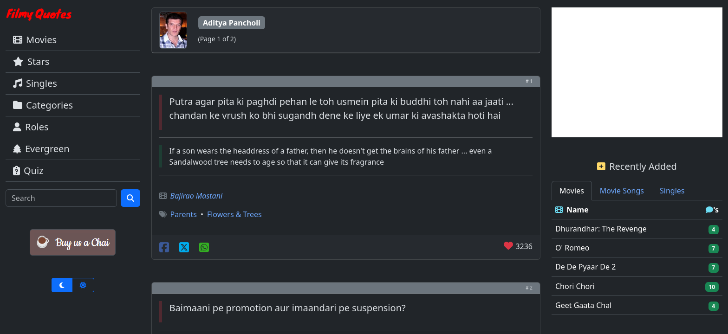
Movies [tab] (571, 191)
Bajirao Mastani (196, 196)
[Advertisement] (637, 72)
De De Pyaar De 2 (585, 267)
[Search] (61, 198)
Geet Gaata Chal (583, 305)
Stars (31, 61)
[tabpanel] (637, 257)
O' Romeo (572, 248)
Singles (35, 83)
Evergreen (41, 148)
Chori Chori (575, 286)
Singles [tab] (672, 191)
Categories (43, 105)
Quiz (28, 170)
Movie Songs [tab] (622, 191)
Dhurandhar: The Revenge (601, 229)
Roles (31, 127)
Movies (35, 39)
